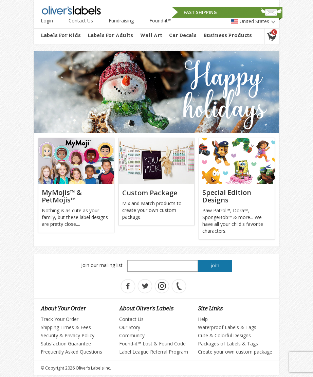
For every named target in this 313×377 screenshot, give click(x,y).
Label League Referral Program (153, 351)
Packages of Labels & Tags (228, 343)
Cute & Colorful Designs (224, 335)
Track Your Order (59, 319)
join (215, 266)
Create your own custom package (235, 351)
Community (132, 335)
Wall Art (151, 35)
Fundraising (121, 20)
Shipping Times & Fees (66, 327)
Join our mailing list (102, 265)
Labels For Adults (110, 35)
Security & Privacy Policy (67, 335)
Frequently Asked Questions (71, 351)
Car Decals (183, 35)
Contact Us (81, 20)
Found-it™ (160, 20)
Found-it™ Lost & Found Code (152, 343)
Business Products (227, 35)
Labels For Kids (61, 35)
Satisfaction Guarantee (66, 343)
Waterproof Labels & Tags (227, 327)
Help (203, 319)
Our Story (129, 327)
